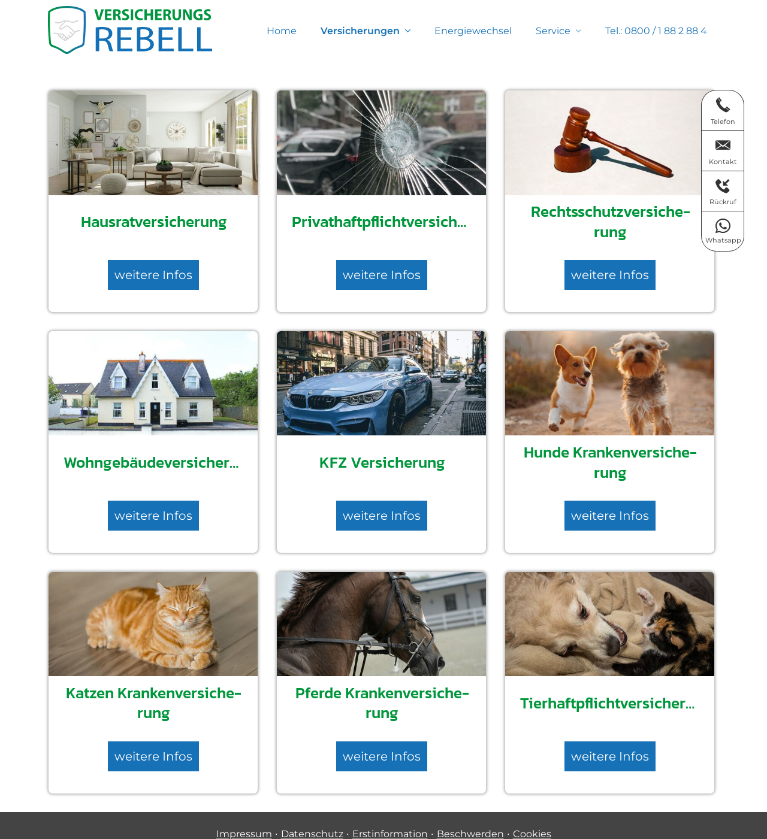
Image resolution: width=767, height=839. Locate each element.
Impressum (244, 817)
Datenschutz (312, 817)
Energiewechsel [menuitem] (473, 31)
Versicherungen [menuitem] (360, 31)
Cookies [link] (532, 817)
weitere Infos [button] (153, 271)
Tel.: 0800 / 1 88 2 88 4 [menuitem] (656, 31)
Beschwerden (470, 817)
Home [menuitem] (282, 31)
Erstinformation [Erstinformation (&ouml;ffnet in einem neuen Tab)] (390, 817)
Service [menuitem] (553, 31)
